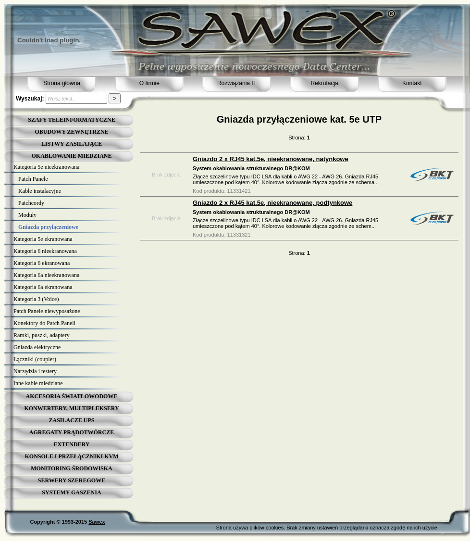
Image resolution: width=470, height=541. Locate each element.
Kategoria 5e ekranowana (43, 239)
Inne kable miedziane (38, 383)
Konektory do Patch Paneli (44, 323)
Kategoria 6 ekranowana (41, 263)
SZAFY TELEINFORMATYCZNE (71, 119)
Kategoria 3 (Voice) (36, 299)
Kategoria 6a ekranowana (43, 287)
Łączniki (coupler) (34, 359)
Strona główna (61, 83)
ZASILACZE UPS (71, 420)
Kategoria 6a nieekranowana (46, 275)
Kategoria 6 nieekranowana (45, 251)
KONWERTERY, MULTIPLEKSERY (71, 408)
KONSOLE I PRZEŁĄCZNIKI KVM (71, 456)
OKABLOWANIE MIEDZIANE (71, 155)
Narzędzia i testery (35, 371)
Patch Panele (33, 179)
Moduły (27, 215)
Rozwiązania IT (237, 83)
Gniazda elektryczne (37, 347)
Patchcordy (31, 203)
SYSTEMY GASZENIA (71, 492)
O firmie (149, 83)
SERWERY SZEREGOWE (71, 480)
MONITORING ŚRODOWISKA (71, 468)
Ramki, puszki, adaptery (41, 335)
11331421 (239, 191)
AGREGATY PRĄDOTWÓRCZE (71, 432)
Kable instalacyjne (39, 191)
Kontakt (412, 83)
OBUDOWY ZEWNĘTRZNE (71, 131)
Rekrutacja (324, 83)
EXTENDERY (72, 444)
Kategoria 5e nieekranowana (46, 167)
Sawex (96, 522)
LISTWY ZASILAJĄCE (71, 143)
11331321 (239, 235)
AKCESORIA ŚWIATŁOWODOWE (72, 396)
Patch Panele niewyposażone (46, 311)
